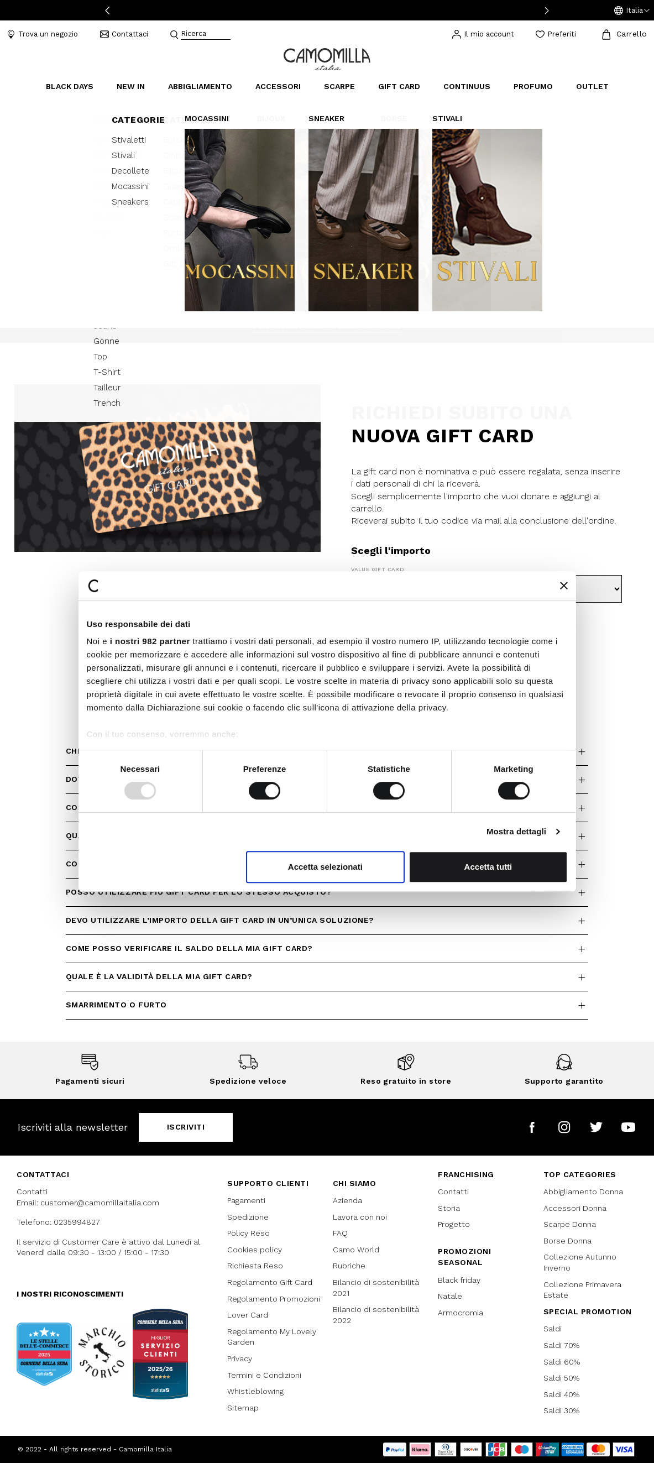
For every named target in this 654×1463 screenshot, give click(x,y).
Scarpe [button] (339, 86)
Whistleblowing (255, 1391)
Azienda (347, 1200)
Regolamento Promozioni (273, 1298)
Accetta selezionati (325, 866)
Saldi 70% (561, 1345)
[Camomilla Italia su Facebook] (532, 1127)
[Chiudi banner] (564, 585)
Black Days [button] (69, 86)
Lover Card (247, 1314)
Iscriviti (186, 1126)
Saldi (552, 1328)
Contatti (453, 1191)
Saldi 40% (561, 1394)
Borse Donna (567, 1240)
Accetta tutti (488, 866)
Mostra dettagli (516, 831)
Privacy (239, 1358)
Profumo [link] (533, 86)
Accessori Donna (574, 1208)
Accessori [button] (278, 86)
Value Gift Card (377, 569)
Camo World (356, 1249)
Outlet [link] (592, 86)
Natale (450, 1296)
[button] (632, 10)
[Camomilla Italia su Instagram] (564, 1127)
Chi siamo (354, 1183)
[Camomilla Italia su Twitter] (596, 1127)
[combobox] (206, 34)
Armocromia (460, 1312)
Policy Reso (248, 1233)
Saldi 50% (561, 1377)
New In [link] (131, 86)
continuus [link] (466, 86)
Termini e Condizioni (264, 1375)
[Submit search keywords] (174, 34)
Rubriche (349, 1265)
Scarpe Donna (569, 1224)
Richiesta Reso (255, 1265)
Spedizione (248, 1217)
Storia (449, 1208)
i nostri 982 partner (150, 641)
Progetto (454, 1224)
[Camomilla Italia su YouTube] (628, 1127)
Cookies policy (254, 1249)
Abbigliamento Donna (583, 1191)
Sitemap (243, 1407)
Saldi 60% (561, 1361)
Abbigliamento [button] (200, 86)
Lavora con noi (360, 1217)
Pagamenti (246, 1200)
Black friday (459, 1280)
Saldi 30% (561, 1410)
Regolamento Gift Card (269, 1282)
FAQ (340, 1233)
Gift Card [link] (399, 86)
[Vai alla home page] (327, 58)
